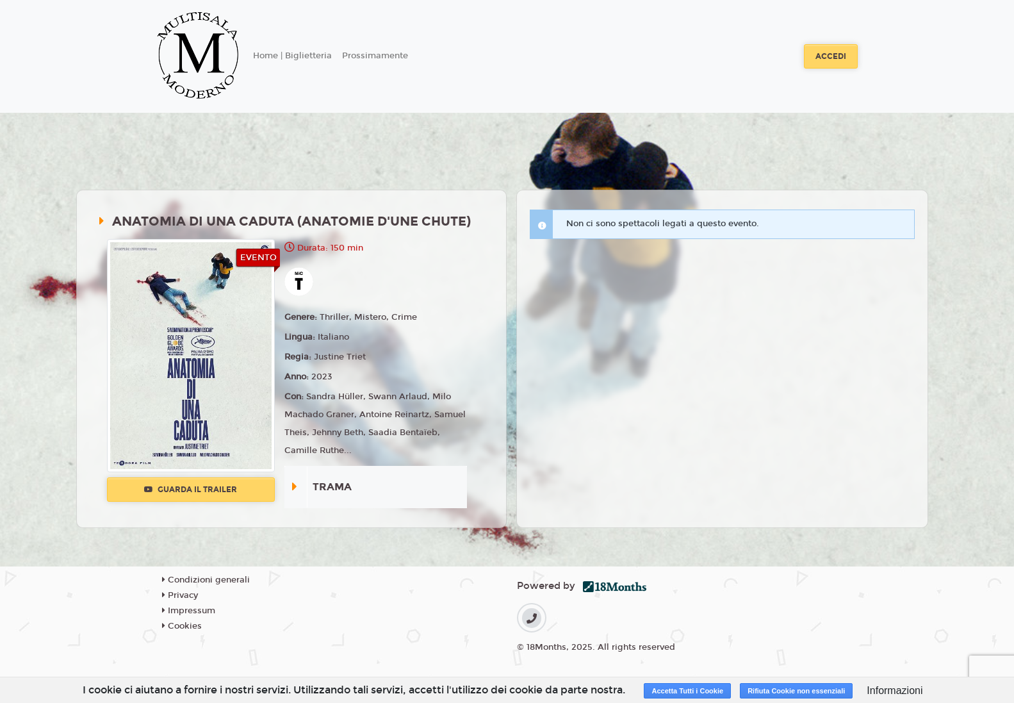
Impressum (188, 611)
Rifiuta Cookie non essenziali (796, 691)
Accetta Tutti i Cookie (687, 691)
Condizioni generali (206, 580)
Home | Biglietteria (292, 56)
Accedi (830, 56)
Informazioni (894, 690)
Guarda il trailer (190, 489)
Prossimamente (375, 56)
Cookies (182, 626)
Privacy (180, 595)
